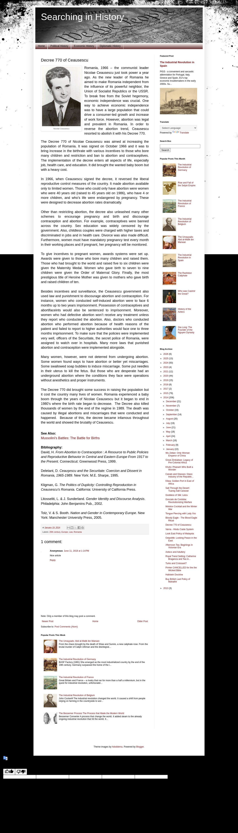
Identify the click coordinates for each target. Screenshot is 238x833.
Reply (53, 560)
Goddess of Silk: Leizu (176, 495)
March (169, 440)
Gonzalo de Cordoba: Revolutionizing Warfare (178, 500)
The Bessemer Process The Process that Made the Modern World (91, 713)
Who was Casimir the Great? (186, 292)
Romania (78, 532)
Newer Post (47, 621)
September (172, 414)
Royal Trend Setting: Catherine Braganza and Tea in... (180, 557)
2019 (166, 380)
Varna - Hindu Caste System (179, 529)
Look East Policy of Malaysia (179, 533)
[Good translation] (9, 772)
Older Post (142, 621)
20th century (54, 532)
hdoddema (117, 746)
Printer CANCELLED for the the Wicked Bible (181, 569)
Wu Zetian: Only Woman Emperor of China (177, 454)
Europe (64, 532)
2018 (166, 384)
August (170, 418)
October (170, 410)
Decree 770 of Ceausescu (178, 525)
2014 (166, 397)
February (171, 445)
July (168, 423)
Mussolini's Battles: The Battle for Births (70, 438)
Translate (180, 132)
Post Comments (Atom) (66, 626)
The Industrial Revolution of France (76, 677)
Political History (59, 45)
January (170, 449)
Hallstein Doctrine (174, 574)
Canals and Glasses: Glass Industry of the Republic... (179, 475)
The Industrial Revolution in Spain (185, 258)
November (171, 405)
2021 (166, 371)
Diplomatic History (110, 45)
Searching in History (82, 17)
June (168, 427)
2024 (166, 362)
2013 (166, 588)
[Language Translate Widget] (178, 128)
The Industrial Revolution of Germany (77, 659)
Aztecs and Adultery (175, 552)
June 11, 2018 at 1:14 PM (76, 551)
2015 (166, 393)
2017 (166, 389)
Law (71, 532)
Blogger (140, 746)
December (171, 401)
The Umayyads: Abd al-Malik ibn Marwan (79, 641)
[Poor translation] (21, 772)
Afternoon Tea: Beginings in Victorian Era (179, 546)
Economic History (84, 45)
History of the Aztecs (184, 310)
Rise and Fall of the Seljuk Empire (186, 184)
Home (41, 45)
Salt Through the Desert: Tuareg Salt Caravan (177, 489)
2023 (166, 367)
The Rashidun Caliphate (185, 274)
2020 (166, 375)
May (168, 431)
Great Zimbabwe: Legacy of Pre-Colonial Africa (179, 461)
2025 (166, 358)
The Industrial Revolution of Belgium (77, 695)
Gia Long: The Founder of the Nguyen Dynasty (186, 330)
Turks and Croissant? (176, 563)
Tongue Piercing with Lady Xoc (180, 513)
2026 (166, 354)
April (168, 436)
